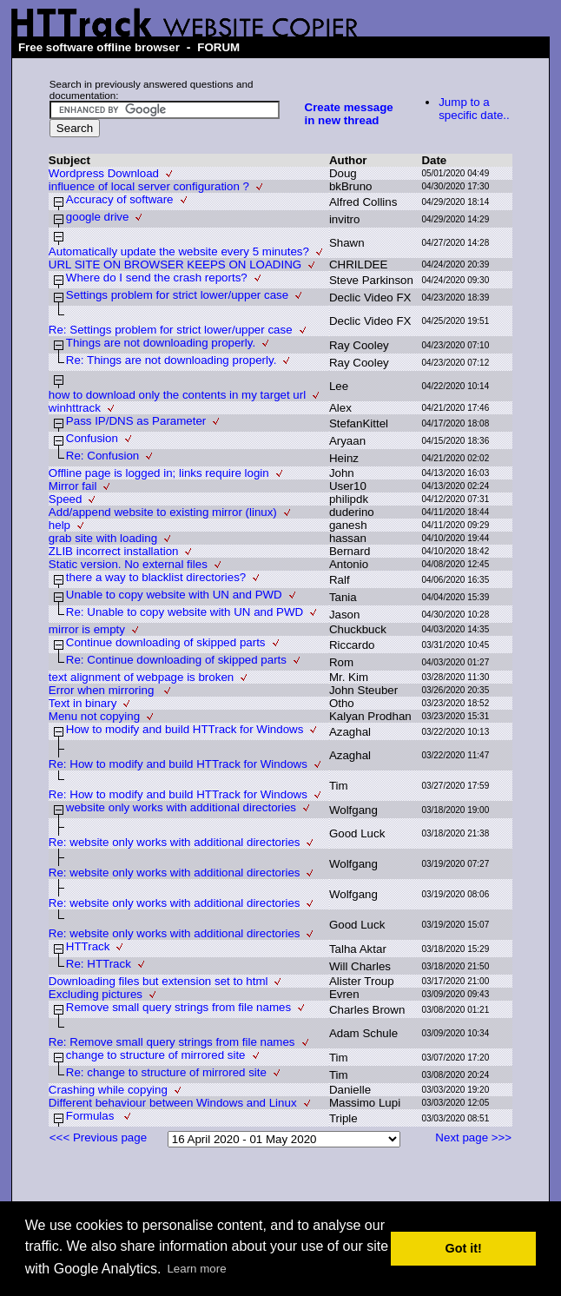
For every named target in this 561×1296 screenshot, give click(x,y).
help (59, 525)
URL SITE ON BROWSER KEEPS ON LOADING (175, 264)
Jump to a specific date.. (474, 109)
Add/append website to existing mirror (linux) (163, 512)
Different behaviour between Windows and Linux (173, 1102)
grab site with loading (103, 538)
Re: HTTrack (98, 963)
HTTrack (88, 946)
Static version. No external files (128, 564)
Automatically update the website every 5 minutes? (179, 251)
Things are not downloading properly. (160, 342)
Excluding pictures (95, 994)
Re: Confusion (102, 455)
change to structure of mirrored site (156, 1054)
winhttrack (75, 407)
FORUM (218, 47)
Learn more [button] (196, 1268)
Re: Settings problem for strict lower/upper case (171, 329)
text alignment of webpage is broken (141, 677)
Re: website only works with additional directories (174, 842)
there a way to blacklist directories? (156, 577)
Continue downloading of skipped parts (166, 642)
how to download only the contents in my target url (177, 394)
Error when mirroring (103, 690)
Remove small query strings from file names (178, 1007)
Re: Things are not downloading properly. (171, 360)
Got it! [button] (464, 1248)
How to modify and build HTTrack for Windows (185, 729)
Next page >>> (473, 1137)
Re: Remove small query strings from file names (172, 1041)
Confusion (92, 438)
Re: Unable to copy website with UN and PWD (184, 611)
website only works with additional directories (181, 807)
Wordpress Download (104, 173)
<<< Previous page (98, 1137)
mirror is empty (87, 629)
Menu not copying (94, 716)
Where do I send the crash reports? (157, 277)
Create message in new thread (349, 114)
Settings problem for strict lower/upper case (177, 294)
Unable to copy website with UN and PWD (174, 594)
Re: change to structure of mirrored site (166, 1072)
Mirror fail (73, 486)
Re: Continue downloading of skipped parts (176, 659)
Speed (65, 499)
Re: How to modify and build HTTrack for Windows (178, 763)
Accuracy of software (120, 199)
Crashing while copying (108, 1089)
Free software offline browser (99, 47)
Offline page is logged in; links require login (159, 472)
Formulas (91, 1115)
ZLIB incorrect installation (114, 551)
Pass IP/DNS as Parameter (136, 420)
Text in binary (83, 703)
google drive (97, 216)
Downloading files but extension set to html (158, 981)
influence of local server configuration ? (149, 186)
